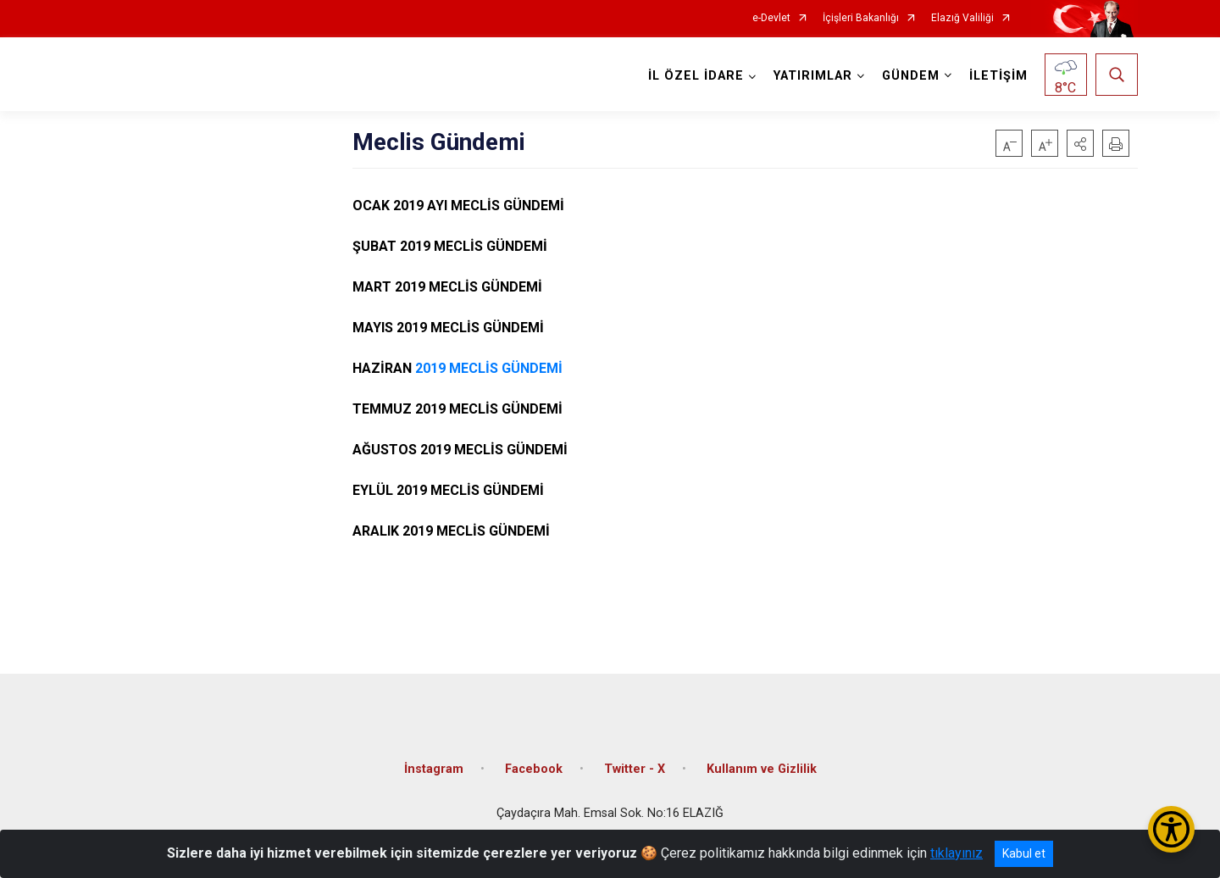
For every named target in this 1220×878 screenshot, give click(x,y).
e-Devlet (771, 18)
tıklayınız (956, 853)
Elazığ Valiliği (962, 18)
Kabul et (1023, 853)
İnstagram (433, 769)
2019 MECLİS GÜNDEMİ (489, 368)
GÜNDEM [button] (911, 76)
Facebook (534, 769)
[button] (1080, 143)
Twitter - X (634, 769)
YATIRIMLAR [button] (813, 76)
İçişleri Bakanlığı (861, 18)
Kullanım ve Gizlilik (762, 769)
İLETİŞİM (998, 76)
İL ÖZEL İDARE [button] (696, 76)
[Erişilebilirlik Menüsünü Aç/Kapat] (1171, 829)
